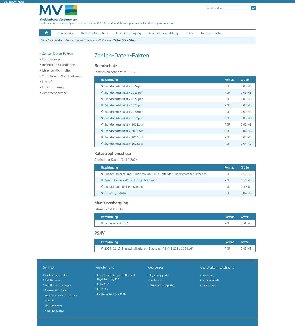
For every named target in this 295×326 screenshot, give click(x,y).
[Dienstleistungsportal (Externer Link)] (169, 285)
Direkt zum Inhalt (14, 1)
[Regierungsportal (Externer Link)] (169, 275)
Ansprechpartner (54, 93)
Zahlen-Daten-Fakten (124, 40)
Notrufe (47, 81)
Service (107, 40)
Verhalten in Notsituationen (62, 76)
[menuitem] (45, 33)
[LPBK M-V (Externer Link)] (116, 284)
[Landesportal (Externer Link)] (169, 280)
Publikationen (52, 59)
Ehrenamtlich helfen (57, 70)
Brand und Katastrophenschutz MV (83, 40)
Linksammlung (53, 87)
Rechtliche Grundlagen (58, 65)
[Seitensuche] (230, 8)
